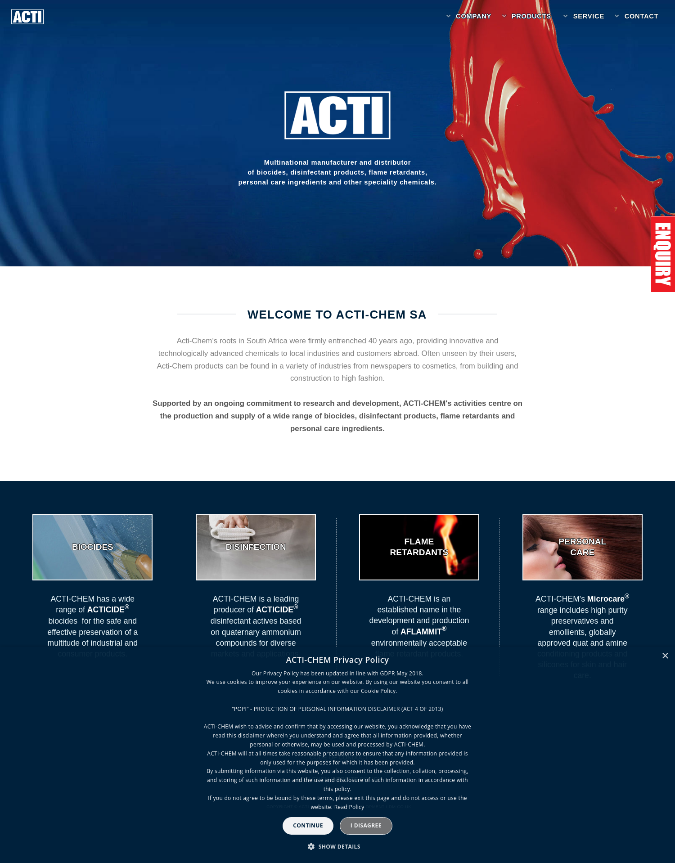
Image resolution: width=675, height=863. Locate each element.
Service (588, 16)
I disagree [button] (366, 825)
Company (473, 16)
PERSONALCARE (582, 547)
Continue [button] (308, 825)
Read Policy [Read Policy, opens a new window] (349, 807)
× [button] (665, 656)
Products (531, 16)
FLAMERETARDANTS (419, 547)
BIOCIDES (92, 547)
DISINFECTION (255, 547)
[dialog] (337, 755)
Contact (642, 16)
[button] (337, 846)
